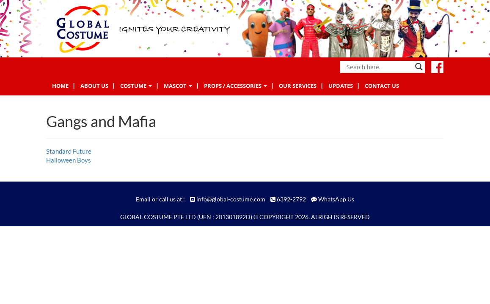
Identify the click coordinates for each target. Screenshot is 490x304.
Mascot (178, 86)
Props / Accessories (235, 86)
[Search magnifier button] (419, 67)
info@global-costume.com (230, 199)
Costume (136, 86)
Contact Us (382, 86)
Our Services (298, 86)
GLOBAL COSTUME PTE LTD (158, 216)
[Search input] (379, 67)
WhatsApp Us (336, 199)
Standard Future (68, 151)
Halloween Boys (68, 160)
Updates (340, 86)
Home (60, 86)
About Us (94, 86)
